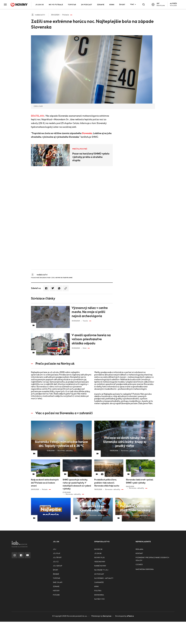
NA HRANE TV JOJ (101, 570)
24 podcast (86, 5)
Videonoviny (99, 562)
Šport (122, 5)
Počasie (56, 595)
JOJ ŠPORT (57, 557)
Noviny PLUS (99, 557)
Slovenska (87, 133)
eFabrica (130, 616)
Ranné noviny (100, 566)
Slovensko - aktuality (103, 578)
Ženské (56, 574)
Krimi (111, 5)
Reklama (139, 549)
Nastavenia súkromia (145, 569)
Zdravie (100, 5)
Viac (132, 4)
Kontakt (139, 553)
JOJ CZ (56, 562)
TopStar (56, 578)
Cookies (139, 564)
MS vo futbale (56, 5)
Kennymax (107, 616)
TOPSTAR (72, 5)
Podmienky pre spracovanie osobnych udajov (152, 559)
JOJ (54, 549)
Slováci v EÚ (99, 599)
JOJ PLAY (56, 553)
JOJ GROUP (57, 566)
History (56, 591)
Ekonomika (99, 595)
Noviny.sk (98, 549)
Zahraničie (99, 582)
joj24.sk (98, 553)
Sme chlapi (57, 582)
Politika (97, 591)
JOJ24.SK (39, 5)
